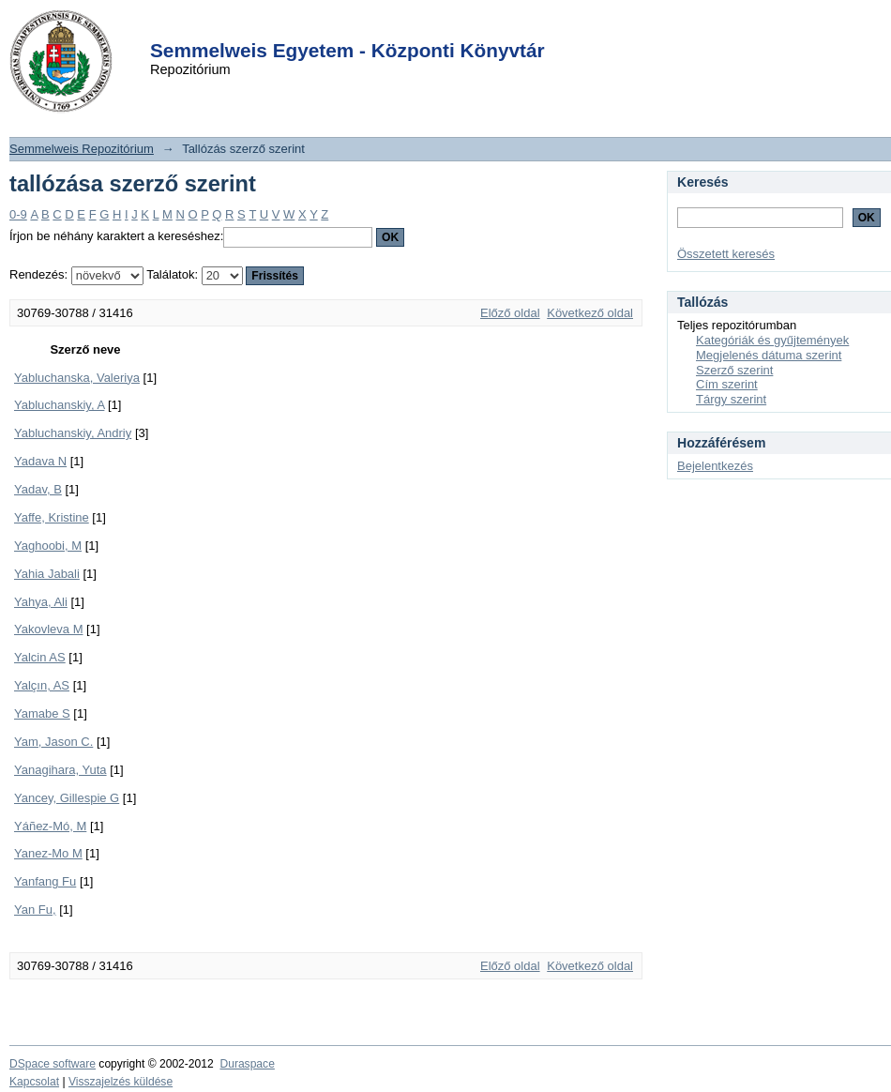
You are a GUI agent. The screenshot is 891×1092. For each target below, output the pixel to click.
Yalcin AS (40, 657)
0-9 (18, 214)
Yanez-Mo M (48, 853)
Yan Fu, (35, 909)
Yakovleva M (48, 629)
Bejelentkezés (715, 466)
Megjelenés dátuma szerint (768, 355)
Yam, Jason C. (53, 742)
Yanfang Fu (45, 881)
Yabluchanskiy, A (59, 405)
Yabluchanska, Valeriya (77, 378)
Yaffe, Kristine (51, 517)
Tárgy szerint (731, 399)
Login (412, 27)
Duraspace (246, 1063)
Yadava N (40, 461)
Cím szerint (727, 384)
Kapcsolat (34, 1081)
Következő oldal (590, 313)
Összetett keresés (726, 254)
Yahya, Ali (41, 602)
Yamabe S (42, 713)
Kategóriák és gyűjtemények (772, 340)
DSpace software (52, 1063)
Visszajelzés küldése (120, 1081)
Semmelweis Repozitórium (81, 149)
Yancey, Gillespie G (66, 798)
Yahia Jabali (47, 574)
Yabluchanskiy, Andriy (72, 433)
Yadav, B (38, 489)
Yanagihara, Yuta (60, 770)
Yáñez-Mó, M (50, 826)
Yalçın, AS (41, 685)
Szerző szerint (734, 370)
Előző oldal (510, 313)
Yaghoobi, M (48, 545)
